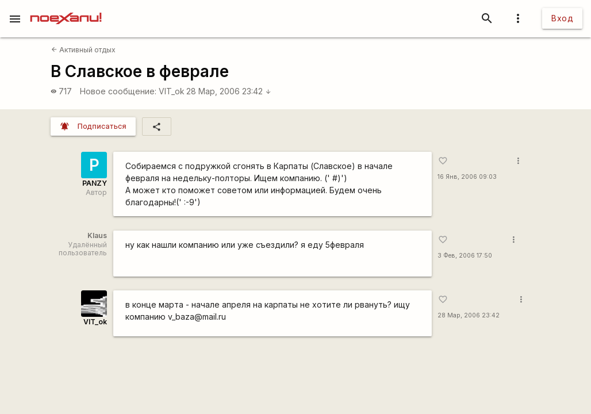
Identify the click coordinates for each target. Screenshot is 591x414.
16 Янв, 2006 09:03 (467, 177)
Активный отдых (83, 49)
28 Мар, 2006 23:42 (228, 91)
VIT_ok (172, 91)
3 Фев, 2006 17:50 (465, 255)
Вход (562, 18)
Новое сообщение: (118, 91)
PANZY (94, 183)
